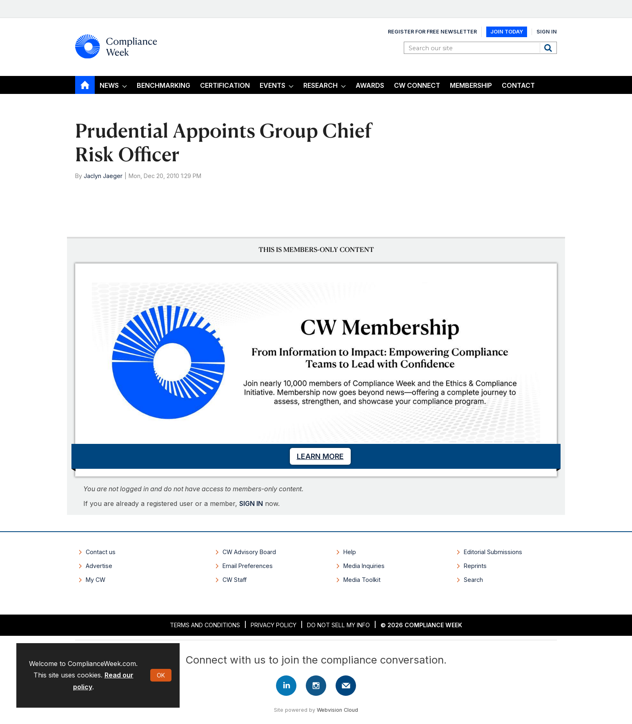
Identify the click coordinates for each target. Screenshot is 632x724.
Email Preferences (248, 565)
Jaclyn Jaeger (103, 175)
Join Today (506, 32)
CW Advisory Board (249, 551)
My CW (95, 579)
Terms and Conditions (205, 625)
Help (349, 551)
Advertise (99, 565)
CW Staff (235, 579)
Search (549, 47)
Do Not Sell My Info (338, 625)
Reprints (475, 565)
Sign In (546, 32)
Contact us (101, 551)
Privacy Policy (273, 625)
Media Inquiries (364, 565)
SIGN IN (251, 503)
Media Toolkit (362, 579)
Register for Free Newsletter (432, 32)
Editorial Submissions (493, 551)
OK (161, 675)
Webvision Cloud (337, 710)
